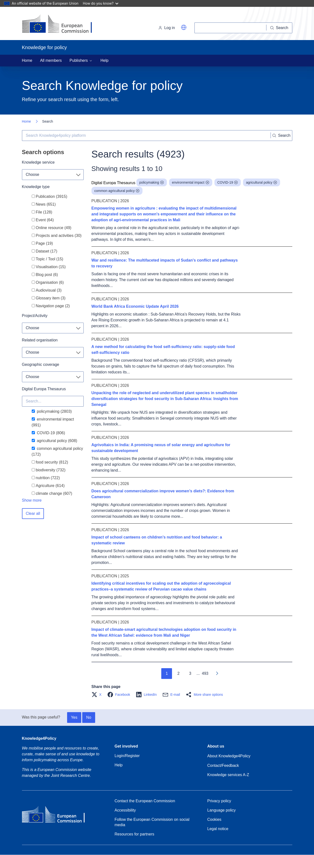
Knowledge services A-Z (228, 775)
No (88, 717)
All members (51, 60)
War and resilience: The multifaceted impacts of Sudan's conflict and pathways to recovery (164, 263)
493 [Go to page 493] (205, 673)
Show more (32, 500)
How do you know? (101, 3)
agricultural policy (261, 182)
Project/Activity (35, 316)
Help (105, 60)
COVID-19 (227, 182)
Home (27, 60)
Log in (166, 28)
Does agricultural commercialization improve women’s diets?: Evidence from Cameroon (162, 494)
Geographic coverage (40, 364)
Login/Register (127, 756)
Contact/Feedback (223, 765)
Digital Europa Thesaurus (44, 389)
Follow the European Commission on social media (152, 822)
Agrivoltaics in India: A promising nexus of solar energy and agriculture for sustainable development (161, 448)
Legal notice (217, 829)
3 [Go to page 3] (190, 673)
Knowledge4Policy (39, 738)
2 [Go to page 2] (178, 673)
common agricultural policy (117, 191)
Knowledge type (36, 187)
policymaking (151, 182)
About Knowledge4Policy (229, 756)
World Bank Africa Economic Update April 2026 (135, 306)
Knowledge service (38, 162)
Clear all (33, 513)
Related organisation (40, 340)
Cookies (214, 819)
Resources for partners (134, 834)
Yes (74, 717)
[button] (184, 27)
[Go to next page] (217, 673)
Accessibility (125, 810)
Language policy (221, 810)
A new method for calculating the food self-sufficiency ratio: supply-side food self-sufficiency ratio (163, 350)
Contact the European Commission (145, 801)
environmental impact (190, 182)
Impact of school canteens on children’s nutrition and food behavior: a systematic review (156, 540)
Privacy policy (219, 801)
